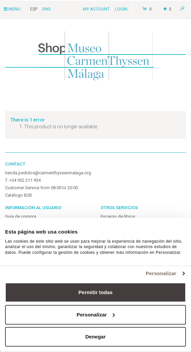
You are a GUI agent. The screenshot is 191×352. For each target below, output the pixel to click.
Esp (33, 9)
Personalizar (161, 273)
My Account (96, 9)
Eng (46, 9)
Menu (12, 9)
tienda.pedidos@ (48, 172)
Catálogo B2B (18, 195)
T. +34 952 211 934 (23, 180)
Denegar (95, 336)
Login (121, 9)
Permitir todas (96, 292)
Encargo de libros (118, 216)
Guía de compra (20, 216)
